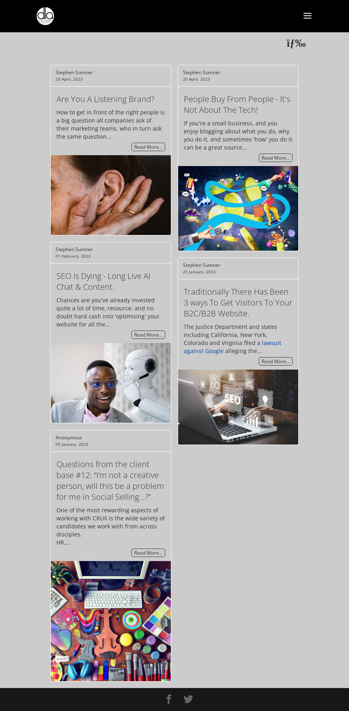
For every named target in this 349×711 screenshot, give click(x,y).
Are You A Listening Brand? (105, 99)
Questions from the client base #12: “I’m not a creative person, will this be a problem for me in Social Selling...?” (110, 480)
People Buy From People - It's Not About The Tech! (237, 104)
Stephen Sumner (74, 72)
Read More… (148, 146)
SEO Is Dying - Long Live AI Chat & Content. (103, 281)
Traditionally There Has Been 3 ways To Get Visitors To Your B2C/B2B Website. (238, 302)
